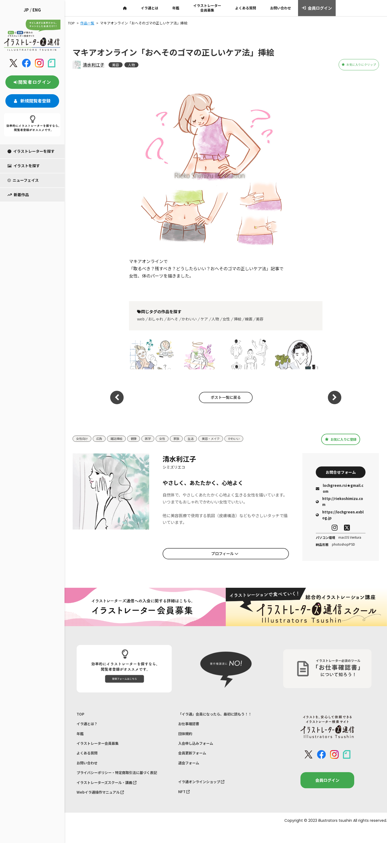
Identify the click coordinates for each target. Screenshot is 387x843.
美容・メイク (223, 438)
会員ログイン (317, 8)
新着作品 (18, 194)
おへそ (172, 319)
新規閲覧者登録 (32, 100)
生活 (200, 438)
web (141, 319)
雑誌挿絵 (121, 438)
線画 (248, 319)
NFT (184, 803)
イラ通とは (149, 7)
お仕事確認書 (190, 728)
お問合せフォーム (341, 473)
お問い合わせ (280, 7)
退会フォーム (190, 772)
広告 (101, 438)
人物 (131, 64)
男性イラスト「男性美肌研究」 (297, 353)
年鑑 (175, 7)
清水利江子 (93, 64)
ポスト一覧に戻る (223, 397)
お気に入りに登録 (340, 439)
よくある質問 (245, 7)
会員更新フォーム (194, 761)
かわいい (189, 319)
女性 (226, 319)
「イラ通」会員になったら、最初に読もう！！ (220, 716)
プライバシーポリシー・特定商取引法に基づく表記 (123, 783)
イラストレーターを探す (31, 151)
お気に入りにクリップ (349, 64)
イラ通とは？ (89, 728)
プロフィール (224, 554)
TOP (81, 716)
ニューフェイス (23, 180)
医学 (154, 438)
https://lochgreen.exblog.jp (340, 516)
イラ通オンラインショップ (204, 792)
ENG (37, 10)
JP (26, 10)
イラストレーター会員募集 (207, 8)
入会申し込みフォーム (198, 750)
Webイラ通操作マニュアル (104, 805)
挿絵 (237, 319)
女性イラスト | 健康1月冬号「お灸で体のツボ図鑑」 (249, 354)
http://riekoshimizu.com (339, 503)
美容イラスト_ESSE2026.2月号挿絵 (151, 354)
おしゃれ (155, 319)
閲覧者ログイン (32, 82)
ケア (204, 319)
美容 (115, 64)
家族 (185, 438)
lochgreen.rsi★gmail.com (339, 490)
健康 (139, 438)
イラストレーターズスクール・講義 (111, 794)
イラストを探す (24, 165)
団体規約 (186, 739)
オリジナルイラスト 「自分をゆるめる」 (200, 354)
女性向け (83, 438)
